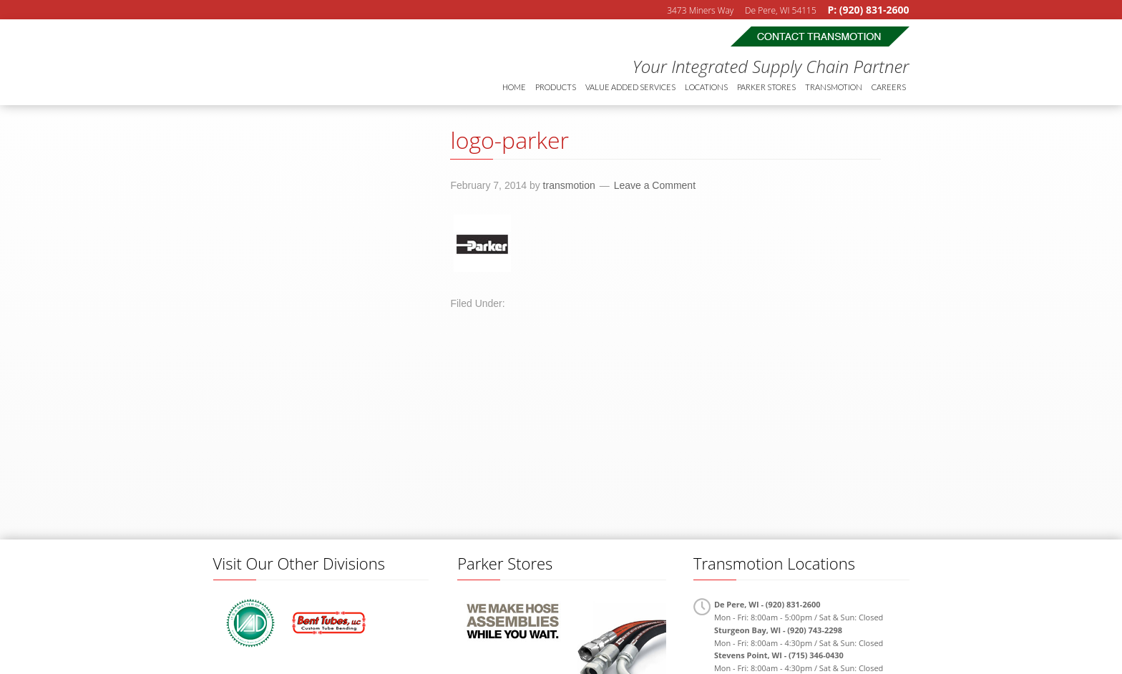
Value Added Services (630, 87)
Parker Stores (766, 87)
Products (555, 87)
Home (514, 87)
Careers (889, 87)
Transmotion (313, 62)
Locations (706, 87)
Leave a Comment (655, 185)
